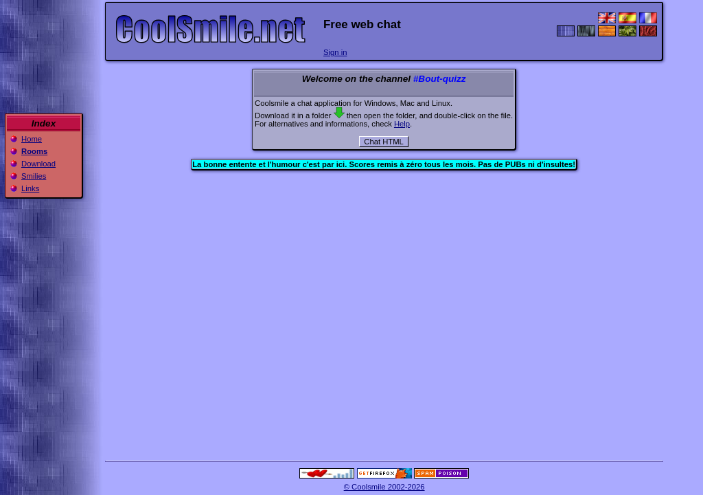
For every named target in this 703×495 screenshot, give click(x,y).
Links (30, 188)
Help (402, 124)
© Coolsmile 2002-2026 (384, 487)
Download (38, 164)
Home (31, 139)
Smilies (33, 176)
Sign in (335, 52)
